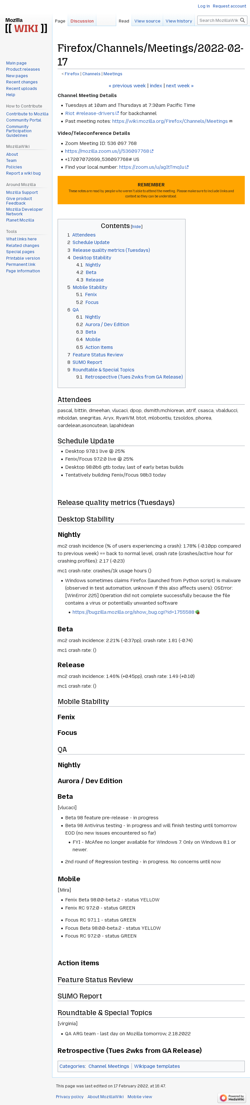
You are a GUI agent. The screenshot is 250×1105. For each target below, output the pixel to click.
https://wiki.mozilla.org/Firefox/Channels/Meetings (170, 121)
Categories (72, 1066)
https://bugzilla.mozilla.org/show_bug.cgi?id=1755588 (133, 612)
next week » (180, 86)
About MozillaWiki (106, 1097)
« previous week (127, 86)
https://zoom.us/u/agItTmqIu (151, 167)
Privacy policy (70, 1097)
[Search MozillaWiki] (222, 20)
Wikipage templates (157, 1066)
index (156, 86)
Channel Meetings (109, 1066)
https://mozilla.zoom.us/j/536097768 (107, 151)
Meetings (113, 74)
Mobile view (140, 1097)
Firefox (72, 74)
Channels (91, 74)
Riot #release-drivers (90, 113)
